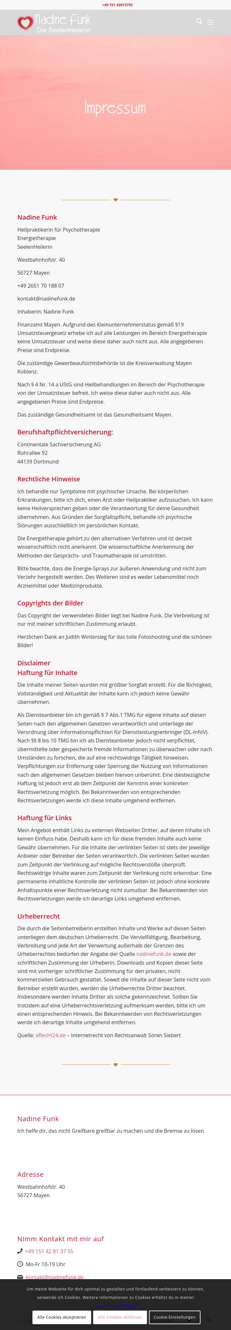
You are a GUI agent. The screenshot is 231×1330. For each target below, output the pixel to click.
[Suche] (196, 22)
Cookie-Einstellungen (175, 1317)
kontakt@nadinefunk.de (55, 1277)
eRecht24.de (51, 1035)
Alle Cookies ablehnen (120, 1317)
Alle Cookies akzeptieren (61, 1317)
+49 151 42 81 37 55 (49, 1251)
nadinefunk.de (153, 953)
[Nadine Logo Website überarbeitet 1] (95, 22)
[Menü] (210, 22)
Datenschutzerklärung (115, 1306)
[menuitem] (196, 22)
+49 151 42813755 (117, 4)
